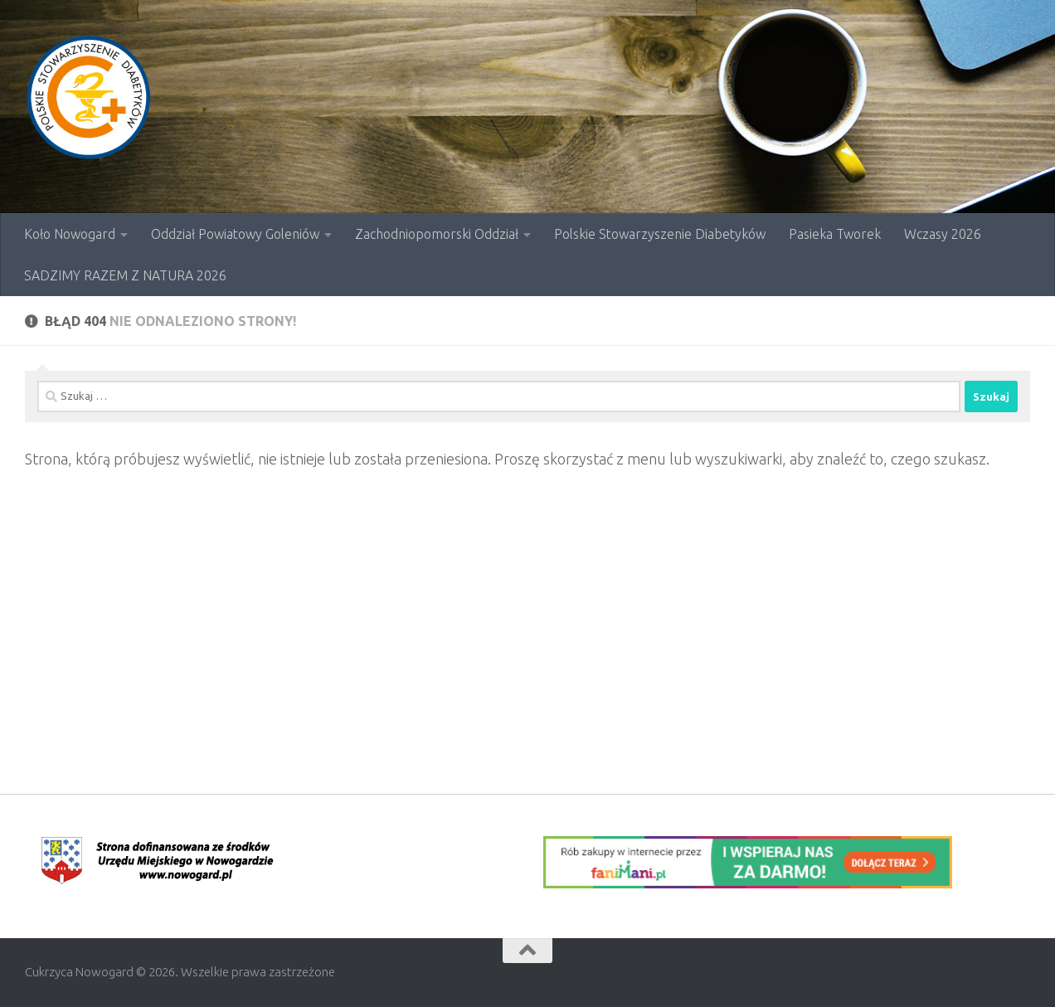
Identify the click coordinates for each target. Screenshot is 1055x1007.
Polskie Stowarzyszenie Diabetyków (660, 233)
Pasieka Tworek (835, 233)
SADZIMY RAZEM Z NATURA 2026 (125, 275)
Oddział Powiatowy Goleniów (235, 233)
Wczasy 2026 (942, 233)
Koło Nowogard (69, 233)
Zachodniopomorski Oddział (436, 233)
